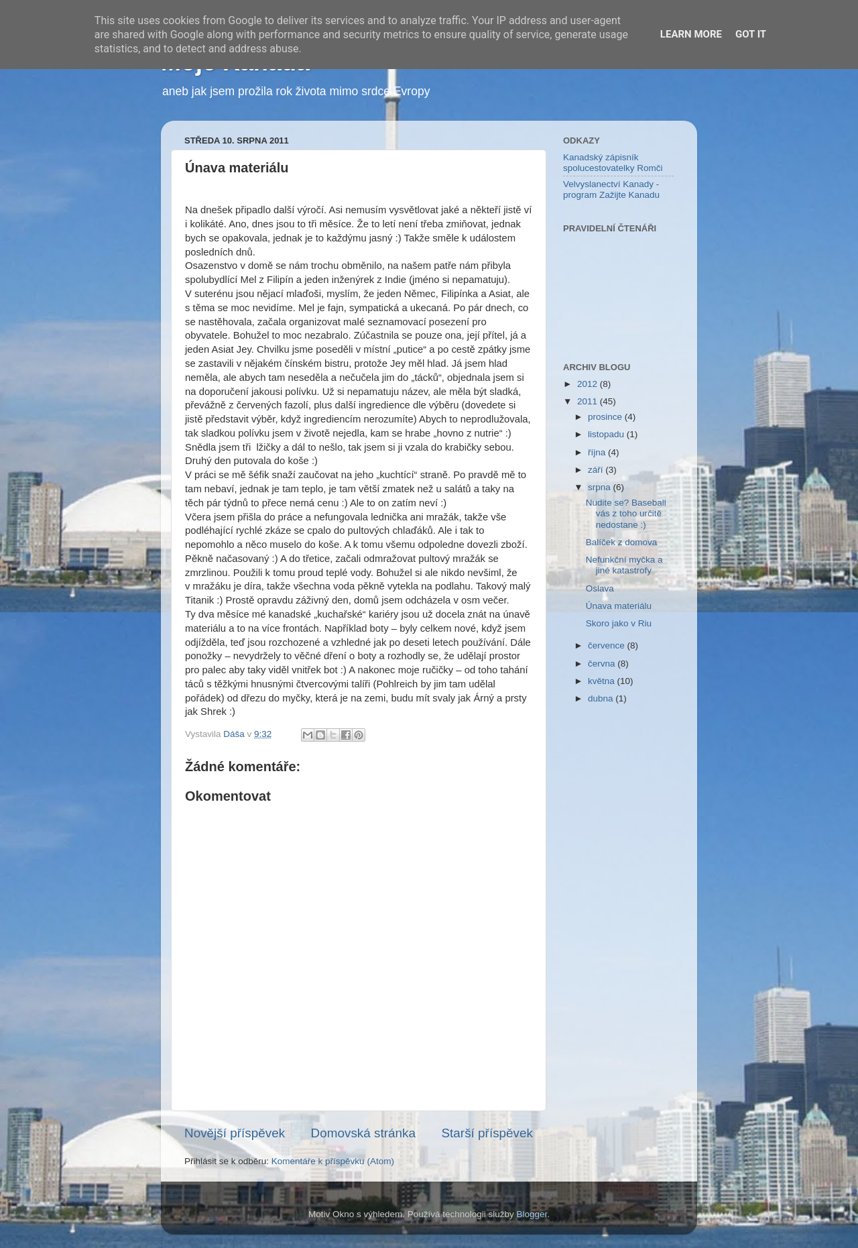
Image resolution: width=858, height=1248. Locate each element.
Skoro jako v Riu (619, 623)
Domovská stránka (363, 1133)
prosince (606, 417)
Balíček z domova (622, 542)
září (596, 470)
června (602, 664)
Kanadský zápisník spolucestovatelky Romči (613, 162)
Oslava (600, 588)
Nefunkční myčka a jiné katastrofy (624, 565)
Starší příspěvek (488, 1133)
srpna (600, 487)
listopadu (607, 434)
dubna (601, 698)
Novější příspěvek (234, 1133)
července (607, 645)
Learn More (691, 34)
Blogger (532, 1214)
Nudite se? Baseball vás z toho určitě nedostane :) (626, 513)
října (598, 452)
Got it (750, 34)
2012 (588, 384)
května (602, 681)
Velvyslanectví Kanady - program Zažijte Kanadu (611, 189)
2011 (588, 401)
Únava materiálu (619, 606)
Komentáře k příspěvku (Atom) (332, 1161)
